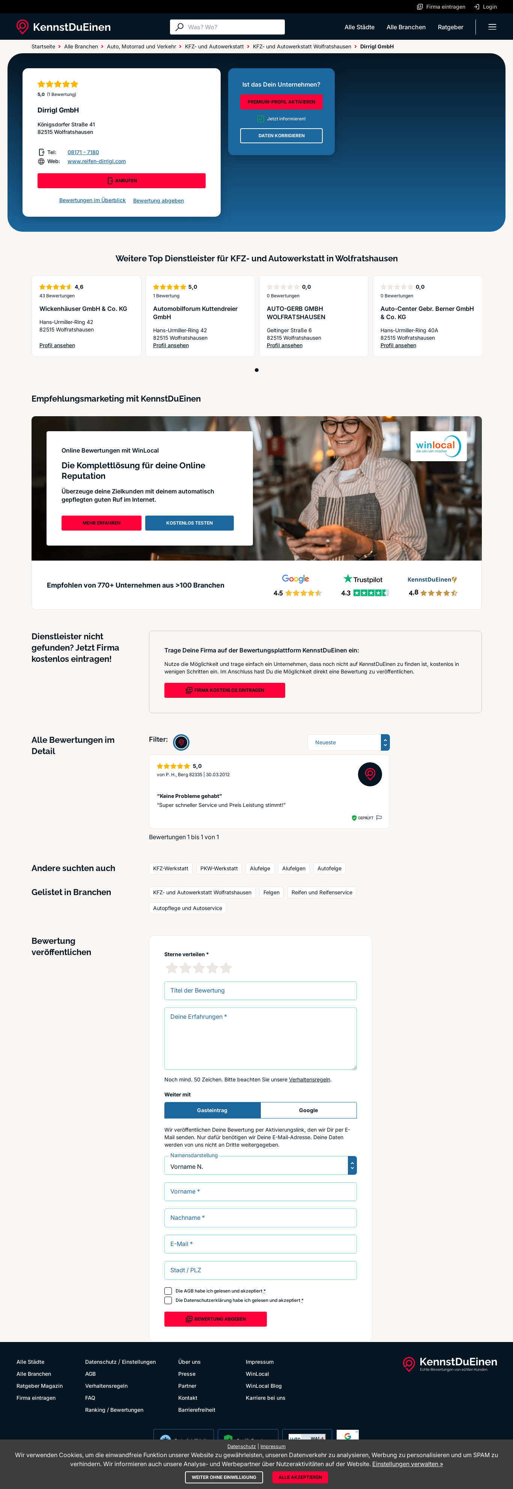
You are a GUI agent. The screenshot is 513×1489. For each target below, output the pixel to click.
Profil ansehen (78, 345)
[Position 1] (257, 370)
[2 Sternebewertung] (185, 968)
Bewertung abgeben (158, 200)
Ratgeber (450, 27)
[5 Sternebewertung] (226, 968)
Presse (187, 1374)
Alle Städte (360, 27)
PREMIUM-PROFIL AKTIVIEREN (281, 102)
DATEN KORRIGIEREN (282, 135)
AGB (189, 1291)
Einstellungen (139, 1362)
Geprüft (365, 818)
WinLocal (257, 1374)
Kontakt (187, 1398)
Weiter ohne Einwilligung (224, 1477)
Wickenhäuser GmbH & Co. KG (83, 308)
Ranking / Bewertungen (114, 1410)
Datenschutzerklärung (208, 1300)
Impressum (260, 1362)
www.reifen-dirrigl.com (97, 161)
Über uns (189, 1362)
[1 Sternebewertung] (172, 968)
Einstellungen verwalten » (407, 1464)
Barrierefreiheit (196, 1410)
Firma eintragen (36, 1398)
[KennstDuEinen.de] (63, 26)
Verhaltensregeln (309, 1079)
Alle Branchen (406, 27)
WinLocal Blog (264, 1386)
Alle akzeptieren (300, 1477)
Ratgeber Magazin (40, 1386)
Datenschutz (101, 1362)
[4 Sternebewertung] (212, 968)
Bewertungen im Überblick (92, 200)
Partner (187, 1386)
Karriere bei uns (266, 1398)
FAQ (90, 1398)
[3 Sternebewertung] (199, 968)
